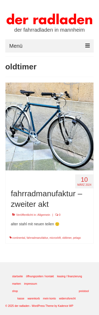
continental (18, 237)
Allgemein (43, 214)
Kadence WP (65, 305)
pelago (77, 237)
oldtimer (67, 237)
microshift (55, 237)
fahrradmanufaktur (37, 237)
